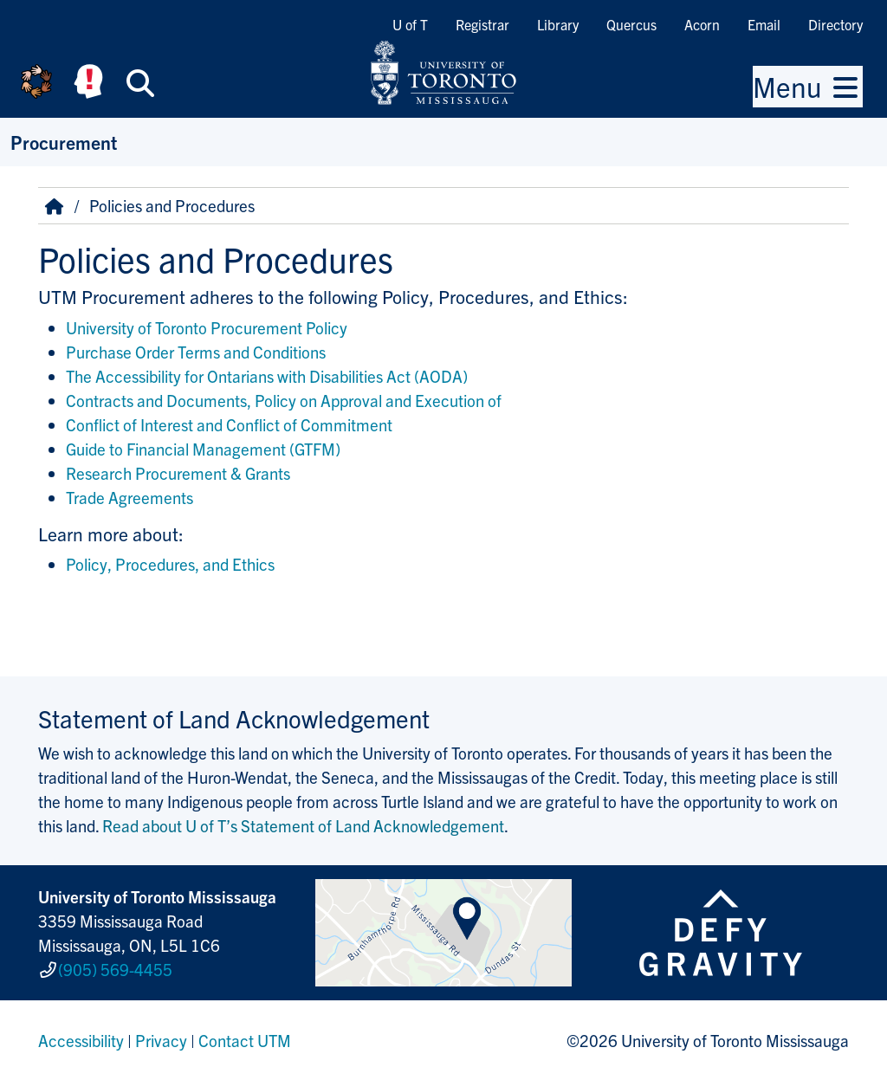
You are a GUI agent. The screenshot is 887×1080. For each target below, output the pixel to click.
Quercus (631, 24)
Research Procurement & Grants (178, 472)
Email (764, 24)
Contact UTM (244, 1040)
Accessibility (81, 1040)
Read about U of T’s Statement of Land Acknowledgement (303, 825)
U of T (410, 24)
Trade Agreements (129, 497)
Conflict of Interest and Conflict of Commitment (231, 424)
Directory (835, 24)
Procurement (63, 141)
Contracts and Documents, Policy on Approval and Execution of (285, 400)
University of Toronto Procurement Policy (206, 327)
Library (558, 24)
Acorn (702, 24)
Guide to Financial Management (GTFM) (203, 448)
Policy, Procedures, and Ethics (170, 563)
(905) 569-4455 (115, 969)
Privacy (161, 1040)
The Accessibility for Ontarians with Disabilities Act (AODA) (267, 375)
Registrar (482, 24)
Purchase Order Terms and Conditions (196, 351)
